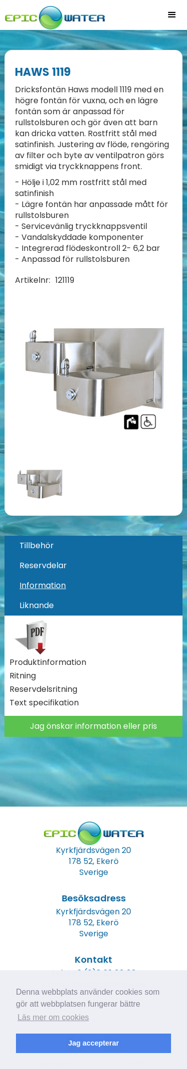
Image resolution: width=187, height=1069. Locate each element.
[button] (172, 15)
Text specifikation (44, 702)
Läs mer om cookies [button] (53, 1017)
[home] (52, 14)
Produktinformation (47, 662)
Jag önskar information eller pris (93, 726)
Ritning (22, 675)
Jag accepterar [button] (93, 1043)
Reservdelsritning (43, 689)
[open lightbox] (93, 373)
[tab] (93, 546)
